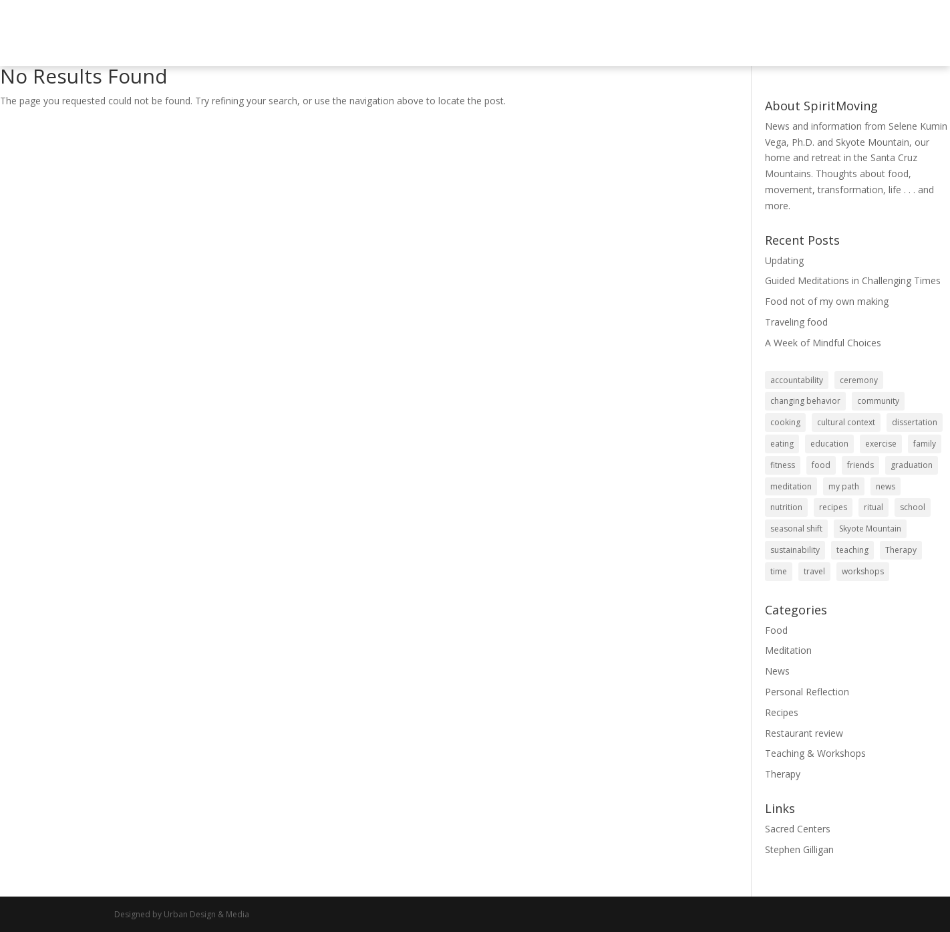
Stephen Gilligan (799, 849)
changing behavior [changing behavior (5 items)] (805, 400)
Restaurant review (804, 733)
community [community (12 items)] (878, 400)
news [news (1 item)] (885, 486)
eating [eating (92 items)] (782, 443)
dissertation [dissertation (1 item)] (914, 422)
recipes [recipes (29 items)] (833, 507)
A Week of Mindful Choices (823, 342)
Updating (784, 260)
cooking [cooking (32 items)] (785, 422)
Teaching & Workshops (815, 753)
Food (776, 630)
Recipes (781, 712)
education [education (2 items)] (829, 443)
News (777, 671)
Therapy (782, 774)
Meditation (788, 650)
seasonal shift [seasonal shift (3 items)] (796, 528)
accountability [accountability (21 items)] (796, 380)
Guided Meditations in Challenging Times (853, 280)
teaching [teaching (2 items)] (852, 550)
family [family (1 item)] (924, 443)
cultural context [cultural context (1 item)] (846, 422)
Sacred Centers (797, 828)
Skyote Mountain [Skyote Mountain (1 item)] (870, 528)
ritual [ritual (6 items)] (873, 507)
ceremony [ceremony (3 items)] (859, 380)
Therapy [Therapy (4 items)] (901, 550)
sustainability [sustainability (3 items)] (795, 550)
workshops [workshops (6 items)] (863, 571)
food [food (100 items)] (821, 465)
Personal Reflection (807, 691)
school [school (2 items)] (912, 507)
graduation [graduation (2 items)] (912, 465)
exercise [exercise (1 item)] (881, 443)
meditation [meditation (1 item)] (791, 486)
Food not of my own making (827, 301)
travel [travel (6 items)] (814, 571)
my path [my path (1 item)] (843, 486)
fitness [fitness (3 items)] (782, 465)
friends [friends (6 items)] (860, 465)
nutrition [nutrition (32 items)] (786, 507)
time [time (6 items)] (778, 571)
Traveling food (796, 322)
